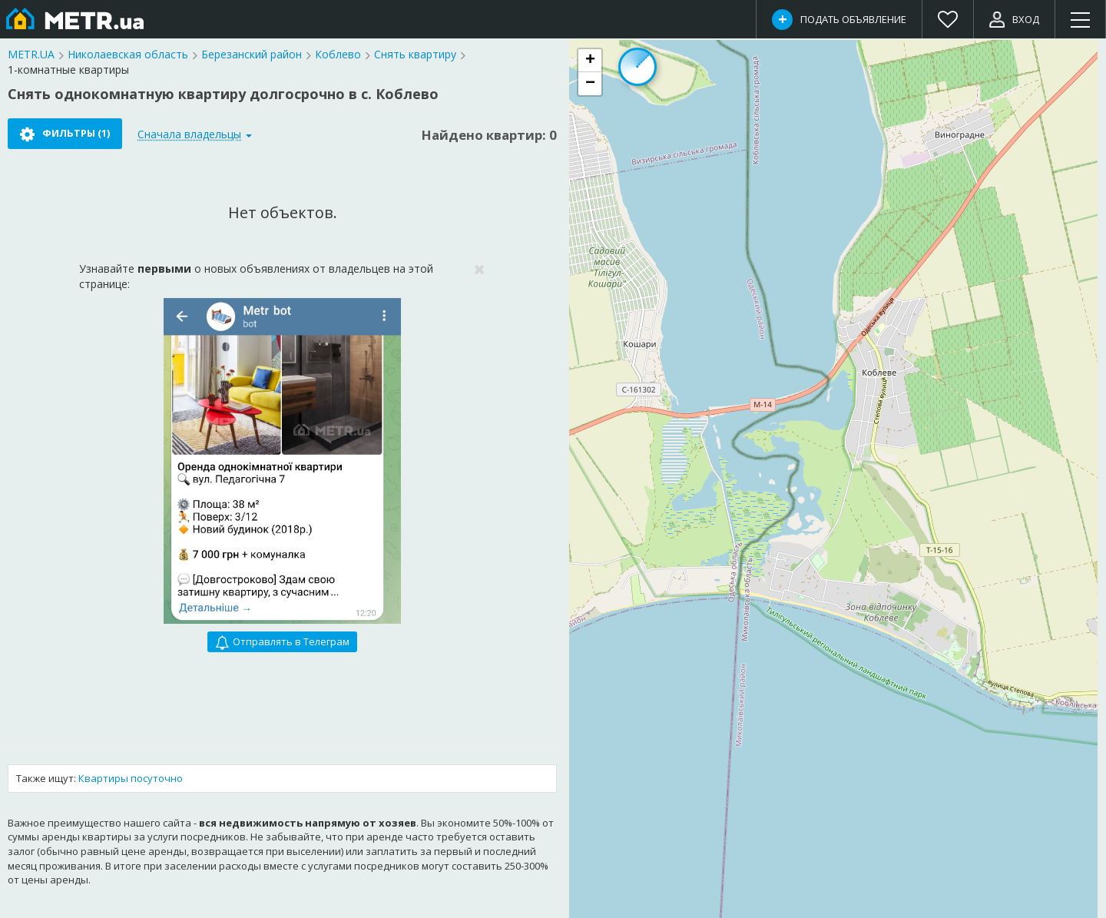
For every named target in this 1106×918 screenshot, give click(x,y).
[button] (589, 60)
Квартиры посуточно (130, 778)
